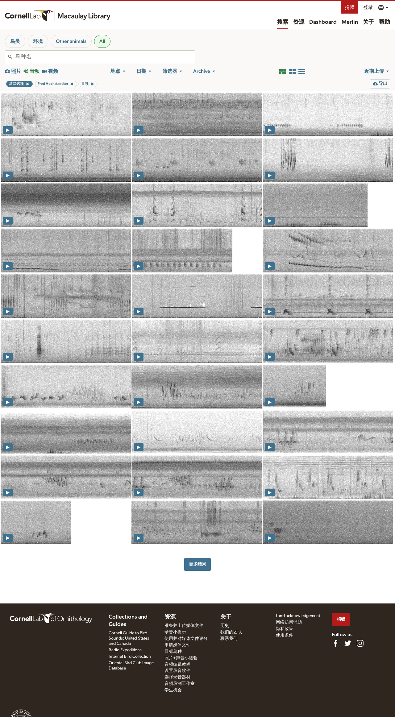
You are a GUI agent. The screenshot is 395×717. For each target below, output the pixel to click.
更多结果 (197, 564)
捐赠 (350, 7)
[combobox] (105, 57)
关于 (368, 22)
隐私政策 (284, 629)
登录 (368, 7)
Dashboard (323, 22)
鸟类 (15, 41)
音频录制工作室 (179, 684)
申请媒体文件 (177, 645)
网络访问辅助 (289, 622)
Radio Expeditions (125, 650)
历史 (224, 626)
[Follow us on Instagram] (360, 643)
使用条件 (284, 635)
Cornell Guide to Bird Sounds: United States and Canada (129, 638)
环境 (38, 41)
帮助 (384, 22)
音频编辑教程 (177, 664)
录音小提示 (175, 632)
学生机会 (173, 690)
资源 (298, 22)
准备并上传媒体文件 (183, 626)
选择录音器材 (177, 677)
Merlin (350, 22)
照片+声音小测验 (181, 658)
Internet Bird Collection (130, 656)
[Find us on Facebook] (335, 643)
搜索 (282, 22)
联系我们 (229, 638)
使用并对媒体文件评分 (186, 638)
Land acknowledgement (298, 616)
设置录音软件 (177, 671)
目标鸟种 (173, 651)
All (102, 41)
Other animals (71, 41)
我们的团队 (231, 632)
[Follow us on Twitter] (347, 643)
